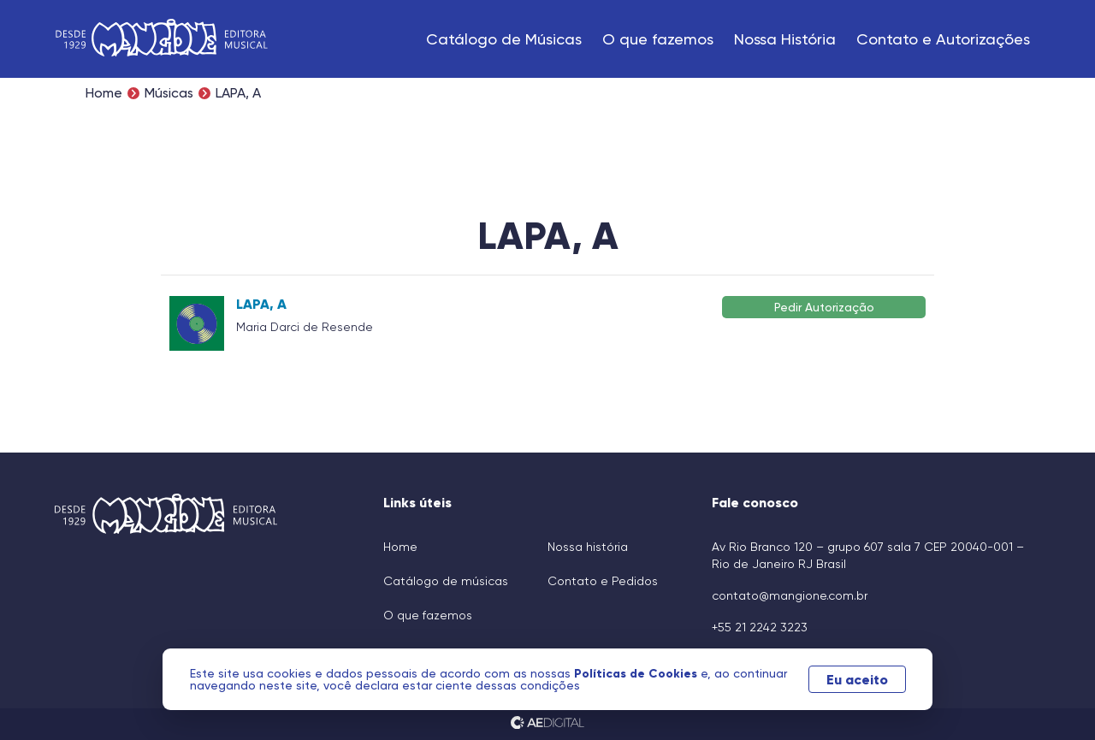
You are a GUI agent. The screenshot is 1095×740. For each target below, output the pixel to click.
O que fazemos (657, 39)
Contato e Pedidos (603, 581)
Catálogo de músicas (445, 581)
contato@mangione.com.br (789, 595)
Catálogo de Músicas (504, 39)
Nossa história (588, 547)
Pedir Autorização (824, 306)
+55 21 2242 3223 (760, 627)
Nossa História (785, 39)
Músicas (169, 93)
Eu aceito (857, 679)
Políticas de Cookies (637, 673)
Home (104, 93)
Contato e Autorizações (943, 39)
